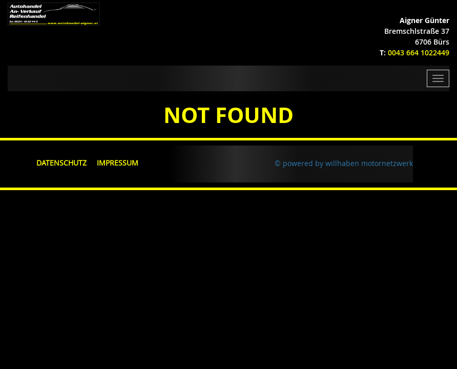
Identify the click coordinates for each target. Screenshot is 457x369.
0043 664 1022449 (418, 52)
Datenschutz (61, 163)
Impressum (117, 163)
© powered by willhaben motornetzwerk (344, 163)
